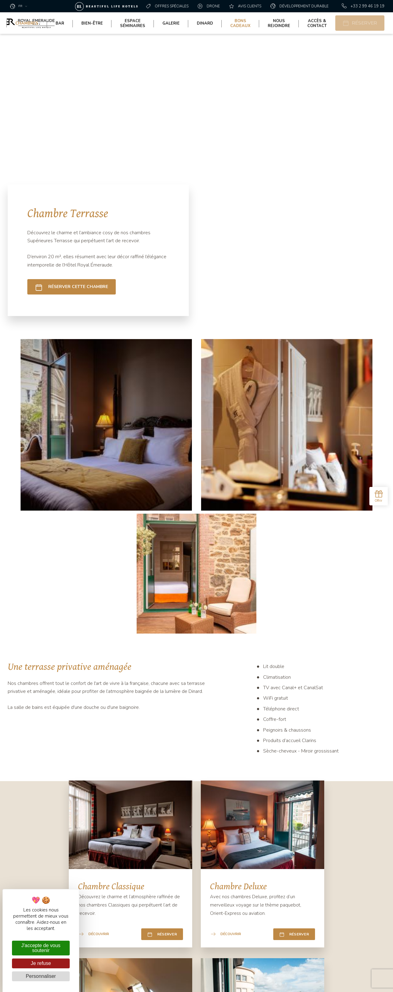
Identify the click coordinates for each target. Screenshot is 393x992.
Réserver (162, 640)
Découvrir (94, 640)
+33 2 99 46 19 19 (363, 6)
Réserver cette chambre (71, 287)
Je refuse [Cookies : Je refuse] (41, 963)
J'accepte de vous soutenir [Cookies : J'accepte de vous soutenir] (40, 948)
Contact (154, 877)
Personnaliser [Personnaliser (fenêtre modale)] (41, 976)
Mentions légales (325, 981)
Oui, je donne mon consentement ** (284, 881)
